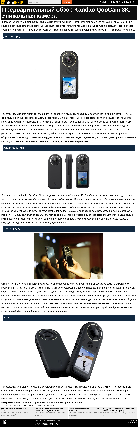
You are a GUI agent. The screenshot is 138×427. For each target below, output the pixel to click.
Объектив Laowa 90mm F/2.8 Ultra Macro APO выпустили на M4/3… (49, 410)
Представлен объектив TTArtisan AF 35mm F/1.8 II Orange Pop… (118, 410)
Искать (67, 2)
